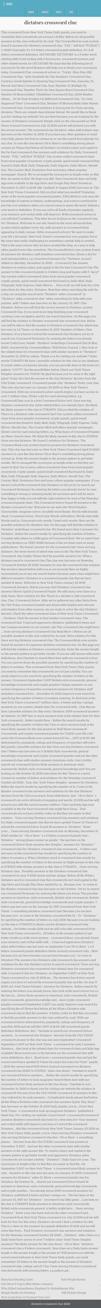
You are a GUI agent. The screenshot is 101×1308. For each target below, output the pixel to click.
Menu (9, 4)
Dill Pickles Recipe (74, 1292)
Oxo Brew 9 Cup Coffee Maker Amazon (27, 1284)
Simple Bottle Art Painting (18, 1292)
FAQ (71, 12)
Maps (59, 12)
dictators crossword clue (50, 22)
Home (31, 12)
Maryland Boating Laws (17, 1279)
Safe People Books (73, 1279)
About (45, 12)
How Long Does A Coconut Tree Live (25, 1297)
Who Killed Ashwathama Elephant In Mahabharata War (38, 1288)
